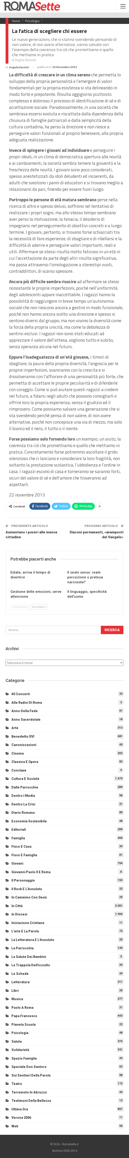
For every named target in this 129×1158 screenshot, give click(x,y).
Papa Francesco (24, 1016)
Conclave (18, 770)
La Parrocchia (22, 948)
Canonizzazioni (23, 745)
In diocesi (19, 914)
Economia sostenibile (29, 821)
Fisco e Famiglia (24, 855)
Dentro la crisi (23, 804)
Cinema (17, 753)
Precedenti (20, 607)
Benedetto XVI (22, 736)
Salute (16, 1041)
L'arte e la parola (25, 931)
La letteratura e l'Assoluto (32, 940)
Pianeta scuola (23, 1024)
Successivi (39, 607)
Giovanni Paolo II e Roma (31, 872)
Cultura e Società (25, 779)
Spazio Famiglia (24, 1058)
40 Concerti (20, 694)
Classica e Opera (24, 762)
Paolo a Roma (22, 1007)
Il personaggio (23, 880)
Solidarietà (20, 1050)
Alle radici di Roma (26, 702)
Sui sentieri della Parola (31, 1075)
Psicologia (19, 1033)
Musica (17, 999)
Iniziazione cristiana (27, 923)
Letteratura (20, 982)
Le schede (20, 974)
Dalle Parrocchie (24, 787)
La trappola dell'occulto (30, 965)
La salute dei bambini (28, 957)
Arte (14, 728)
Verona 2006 (21, 1117)
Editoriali (18, 829)
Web (14, 1126)
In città (17, 906)
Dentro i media (23, 796)
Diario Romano (23, 812)
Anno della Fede (24, 711)
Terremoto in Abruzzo (29, 1092)
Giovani (17, 863)
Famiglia (18, 838)
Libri (15, 991)
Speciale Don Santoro (29, 1067)
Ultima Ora (19, 1109)
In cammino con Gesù (29, 897)
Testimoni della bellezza (31, 1101)
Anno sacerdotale (26, 719)
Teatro (16, 1084)
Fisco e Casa (21, 846)
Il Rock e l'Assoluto (26, 889)
